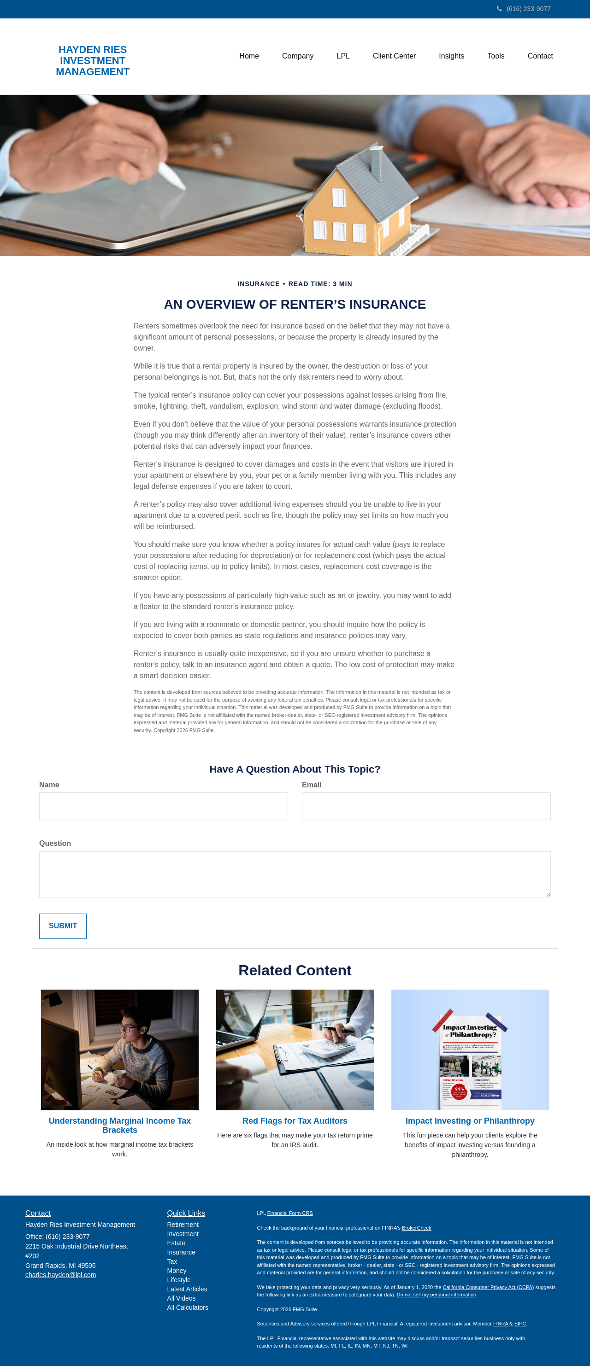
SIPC (520, 1323)
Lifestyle (179, 1280)
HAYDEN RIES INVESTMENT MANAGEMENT (93, 60)
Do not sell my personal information (436, 1294)
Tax (172, 1261)
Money (177, 1270)
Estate (176, 1243)
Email (312, 785)
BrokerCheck (416, 1228)
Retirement (183, 1224)
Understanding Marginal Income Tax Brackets (120, 1125)
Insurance (181, 1252)
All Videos (181, 1298)
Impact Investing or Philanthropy (470, 1121)
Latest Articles (187, 1289)
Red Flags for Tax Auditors (295, 1121)
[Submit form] (63, 926)
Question (55, 843)
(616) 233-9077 (524, 8)
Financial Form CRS (290, 1213)
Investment (183, 1233)
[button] (298, 56)
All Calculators (187, 1307)
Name (49, 785)
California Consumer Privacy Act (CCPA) (488, 1287)
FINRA (501, 1323)
